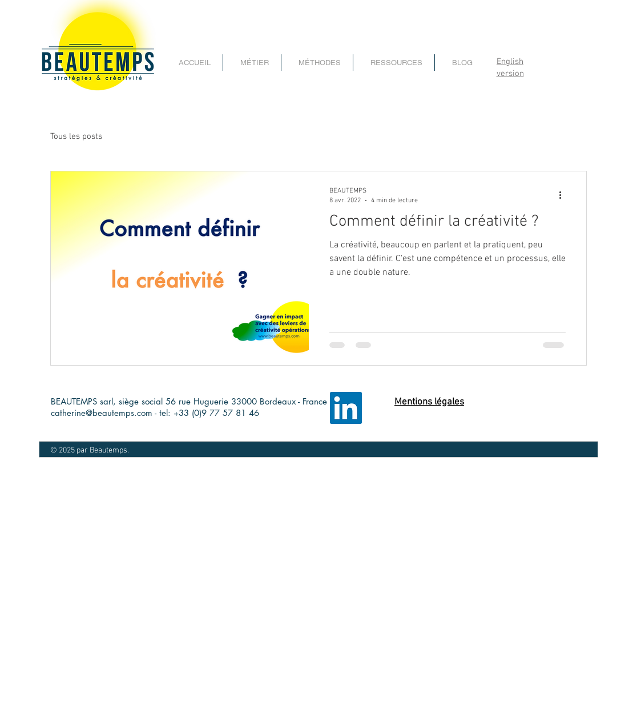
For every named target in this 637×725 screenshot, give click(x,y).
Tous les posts (76, 136)
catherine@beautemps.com (101, 412)
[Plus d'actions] (564, 195)
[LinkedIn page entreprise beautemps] (346, 408)
